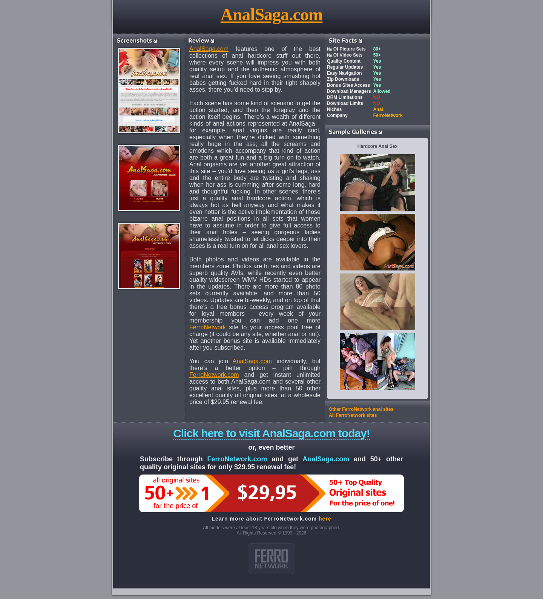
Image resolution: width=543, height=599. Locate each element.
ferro (271, 558)
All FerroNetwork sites (353, 415)
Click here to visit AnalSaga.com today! (271, 433)
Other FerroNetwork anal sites (361, 409)
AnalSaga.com (271, 14)
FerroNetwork (207, 327)
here (325, 519)
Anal (378, 109)
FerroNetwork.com (214, 375)
